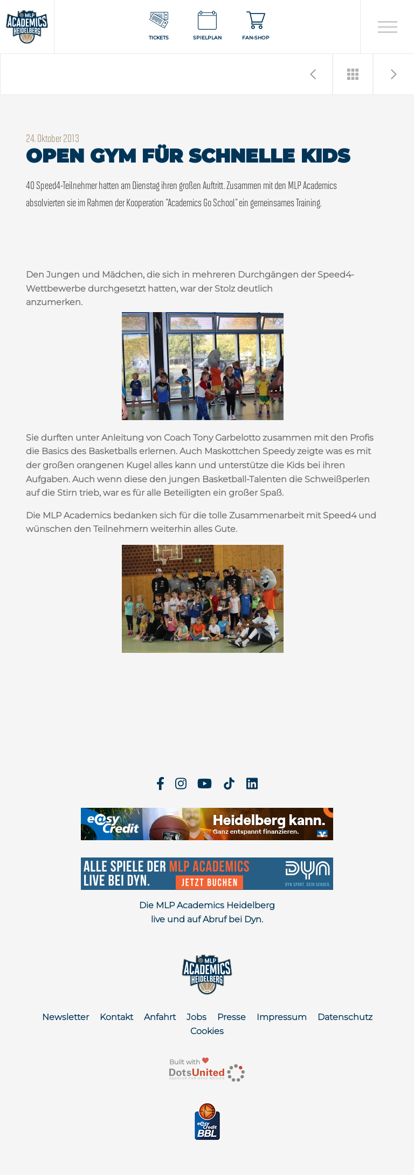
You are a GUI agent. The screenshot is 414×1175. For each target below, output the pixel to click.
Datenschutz (345, 1017)
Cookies (207, 1031)
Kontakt (116, 1017)
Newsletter (65, 1017)
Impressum (282, 1017)
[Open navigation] (387, 27)
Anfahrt (160, 1017)
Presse (231, 1017)
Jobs (196, 1017)
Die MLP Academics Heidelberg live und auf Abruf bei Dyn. (207, 912)
